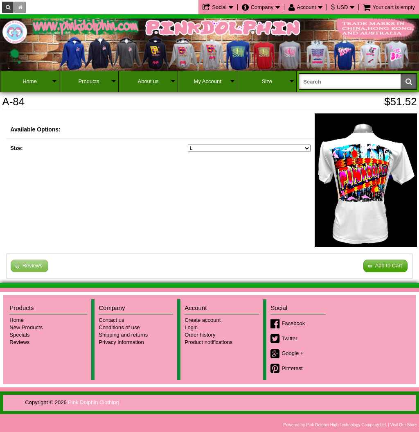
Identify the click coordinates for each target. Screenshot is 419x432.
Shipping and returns (123, 335)
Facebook (293, 323)
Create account (203, 320)
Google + (292, 353)
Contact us (111, 320)
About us (147, 81)
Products (88, 81)
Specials (19, 335)
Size (267, 81)
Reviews (19, 342)
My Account (207, 81)
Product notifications (208, 342)
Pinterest (292, 368)
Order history (200, 335)
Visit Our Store (403, 425)
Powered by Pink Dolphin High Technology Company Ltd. (335, 425)
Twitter (289, 338)
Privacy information (121, 342)
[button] (385, 266)
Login (191, 327)
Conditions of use (119, 327)
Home (30, 81)
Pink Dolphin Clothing (93, 402)
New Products (26, 327)
